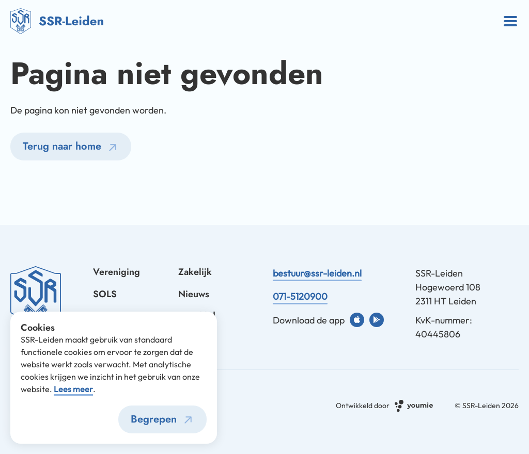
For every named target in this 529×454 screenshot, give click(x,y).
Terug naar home (72, 147)
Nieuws (193, 294)
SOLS (105, 294)
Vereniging (116, 272)
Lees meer (73, 389)
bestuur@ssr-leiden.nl (317, 273)
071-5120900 (300, 296)
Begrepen (164, 420)
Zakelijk (195, 272)
